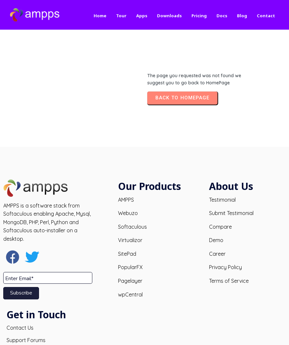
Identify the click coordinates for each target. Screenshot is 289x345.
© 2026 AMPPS (144, 335)
